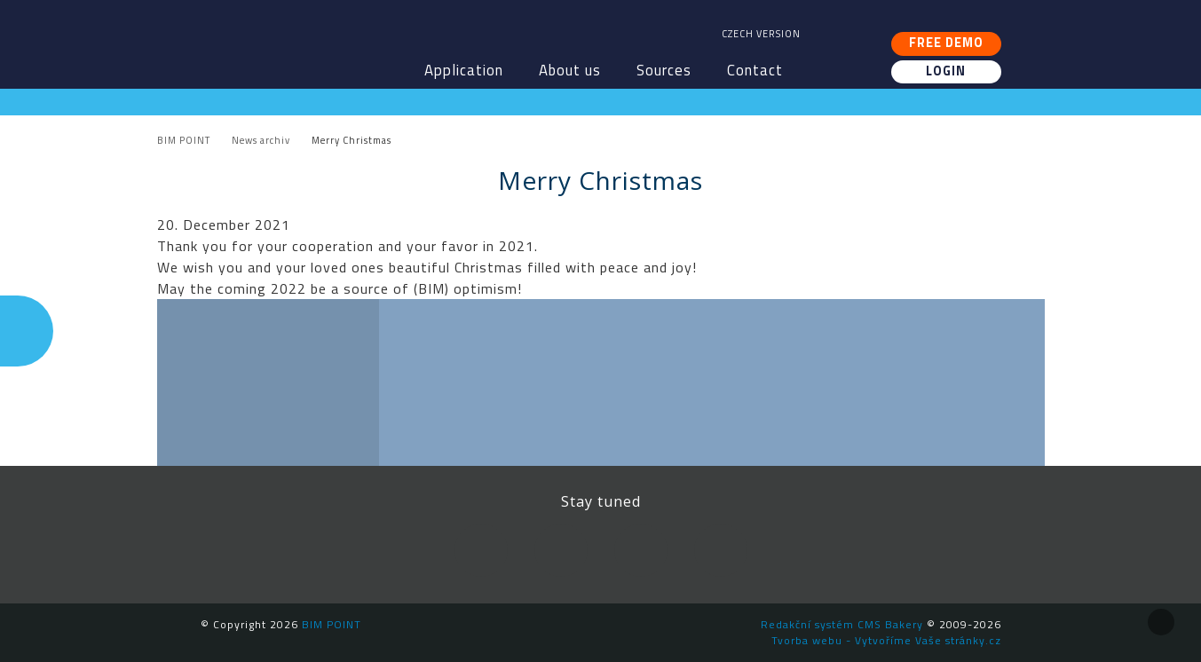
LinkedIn (561, 550)
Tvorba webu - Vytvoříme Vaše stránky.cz (886, 640)
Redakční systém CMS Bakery (842, 624)
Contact (755, 70)
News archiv (261, 140)
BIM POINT (303, 35)
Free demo (946, 42)
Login (946, 71)
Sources (663, 70)
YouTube (641, 550)
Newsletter (720, 550)
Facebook (481, 550)
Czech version (761, 34)
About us (570, 70)
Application (463, 70)
